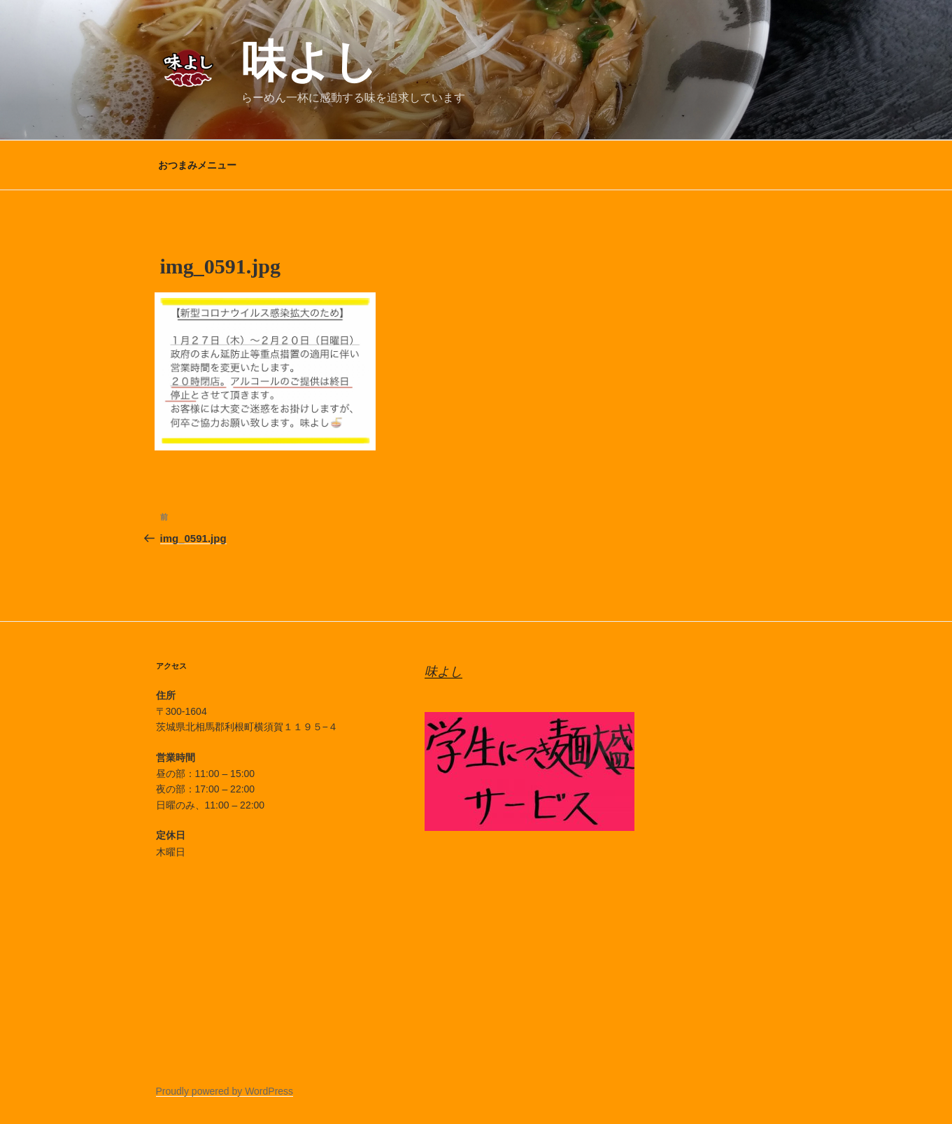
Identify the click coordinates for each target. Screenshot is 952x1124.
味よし (309, 61)
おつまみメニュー (197, 165)
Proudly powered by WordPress (225, 1091)
